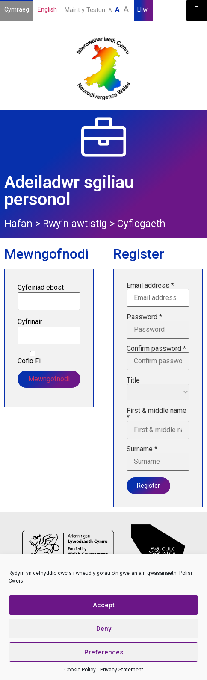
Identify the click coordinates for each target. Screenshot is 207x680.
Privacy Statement (121, 670)
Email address (158, 294)
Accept (104, 605)
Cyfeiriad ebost (41, 287)
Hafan (18, 224)
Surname (158, 458)
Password (158, 326)
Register (148, 485)
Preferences (103, 652)
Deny (103, 629)
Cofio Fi (33, 358)
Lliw (143, 9)
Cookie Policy (80, 670)
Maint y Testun (97, 9)
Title (158, 388)
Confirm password (158, 357)
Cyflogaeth (141, 224)
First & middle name (158, 423)
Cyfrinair (30, 321)
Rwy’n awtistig (75, 224)
